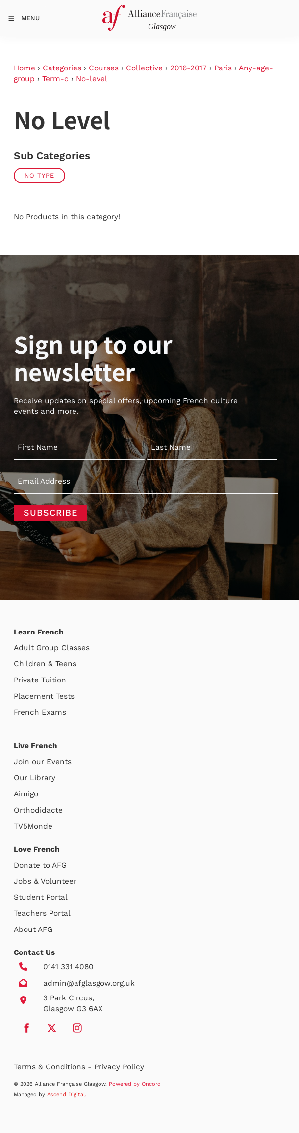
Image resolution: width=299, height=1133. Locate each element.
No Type (39, 175)
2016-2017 (188, 68)
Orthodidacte (38, 810)
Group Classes (63, 647)
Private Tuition (40, 680)
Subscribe (50, 512)
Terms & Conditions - (54, 1067)
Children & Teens (45, 663)
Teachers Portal (42, 913)
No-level (91, 78)
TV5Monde (33, 826)
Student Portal (41, 897)
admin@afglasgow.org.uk (89, 983)
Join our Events (43, 761)
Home (24, 68)
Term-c (55, 78)
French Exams (40, 712)
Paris (223, 68)
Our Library (34, 777)
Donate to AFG (40, 865)
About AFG (33, 929)
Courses (104, 68)
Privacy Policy (119, 1067)
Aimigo (26, 794)
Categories (62, 68)
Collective (144, 68)
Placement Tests (44, 696)
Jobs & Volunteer (45, 881)
